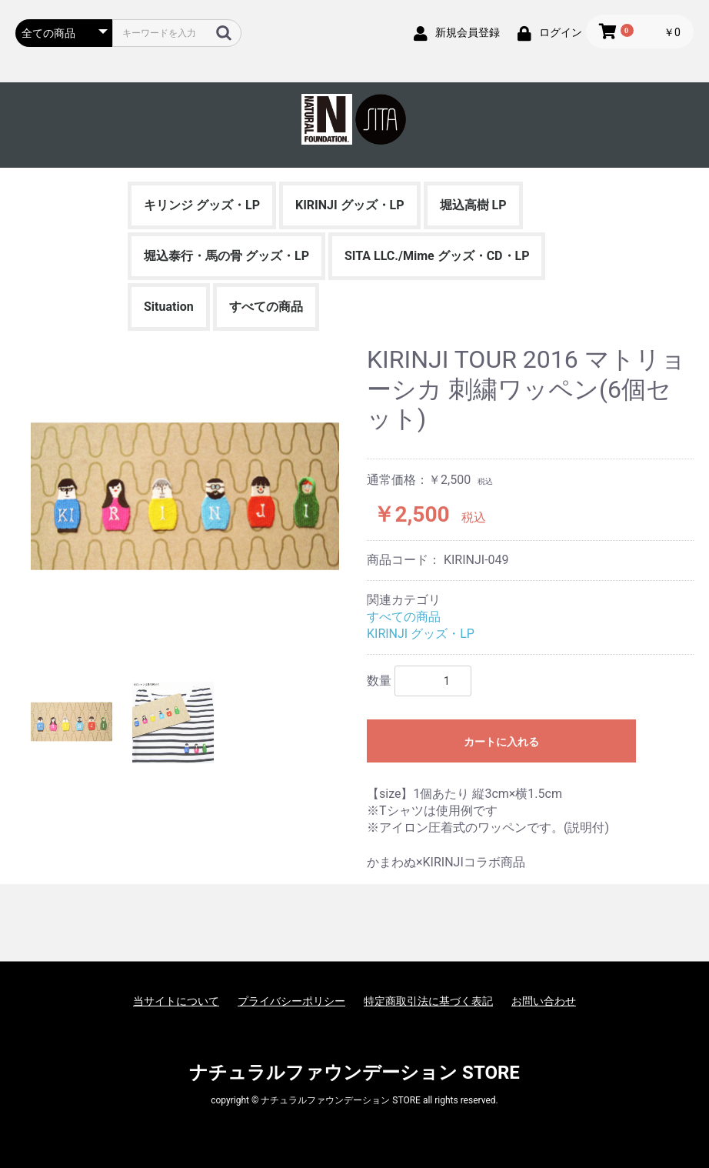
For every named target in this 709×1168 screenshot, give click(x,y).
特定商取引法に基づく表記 (428, 1001)
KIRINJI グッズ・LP (349, 205)
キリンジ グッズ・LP (202, 205)
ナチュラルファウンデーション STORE (354, 1072)
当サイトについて (176, 1001)
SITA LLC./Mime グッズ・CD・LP (437, 256)
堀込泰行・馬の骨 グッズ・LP (226, 256)
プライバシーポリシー (291, 1001)
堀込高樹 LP (473, 205)
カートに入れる (501, 742)
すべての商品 (266, 306)
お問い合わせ (543, 1001)
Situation (169, 306)
